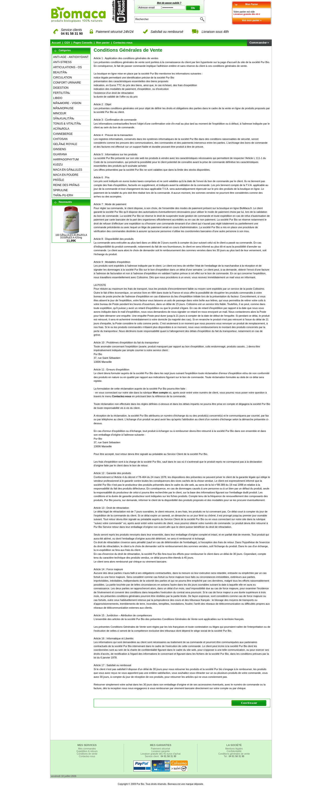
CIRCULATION (62, 77)
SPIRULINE (60, 190)
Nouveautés (65, 202)
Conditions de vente (87, 754)
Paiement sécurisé (160, 748)
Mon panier (103, 42)
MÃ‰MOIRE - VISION (67, 103)
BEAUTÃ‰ (60, 72)
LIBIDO (57, 98)
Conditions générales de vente (234, 754)
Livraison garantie (160, 751)
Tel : (234, 756)
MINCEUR (59, 113)
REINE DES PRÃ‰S (66, 185)
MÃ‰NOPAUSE (63, 108)
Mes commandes (87, 748)
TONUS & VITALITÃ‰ (67, 123)
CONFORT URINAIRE (67, 82)
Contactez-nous (123, 42)
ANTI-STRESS (62, 62)
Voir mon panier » (251, 20)
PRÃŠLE (58, 180)
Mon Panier (251, 4)
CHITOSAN (60, 139)
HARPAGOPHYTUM (66, 159)
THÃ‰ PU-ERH (63, 195)
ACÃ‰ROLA (61, 128)
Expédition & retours (86, 751)
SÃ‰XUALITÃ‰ (63, 118)
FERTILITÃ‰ (61, 93)
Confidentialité (234, 751)
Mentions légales (234, 748)
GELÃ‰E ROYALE (65, 144)
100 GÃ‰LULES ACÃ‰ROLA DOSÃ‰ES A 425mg (71, 236)
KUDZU (58, 164)
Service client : (160, 756)
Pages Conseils (82, 42)
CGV (67, 42)
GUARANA (60, 154)
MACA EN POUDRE (66, 174)
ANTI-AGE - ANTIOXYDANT (71, 57)
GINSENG (59, 149)
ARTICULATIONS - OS (67, 67)
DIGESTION (61, 87)
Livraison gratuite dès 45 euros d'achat (160, 754)
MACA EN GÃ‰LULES (67, 169)
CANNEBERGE (63, 134)
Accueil (56, 42)
